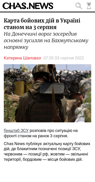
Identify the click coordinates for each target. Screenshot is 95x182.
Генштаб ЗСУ (16, 131)
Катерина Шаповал (22, 58)
